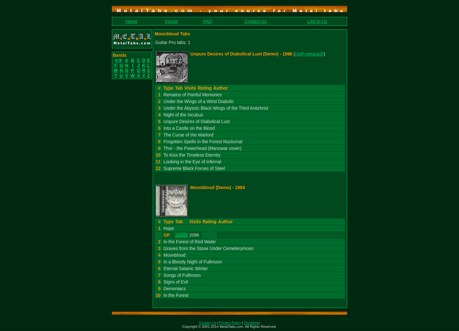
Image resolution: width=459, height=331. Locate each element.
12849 (181, 235)
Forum (171, 21)
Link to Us (317, 21)
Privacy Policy (230, 323)
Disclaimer (252, 323)
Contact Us (255, 21)
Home (131, 21)
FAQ (207, 21)
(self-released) (309, 53)
